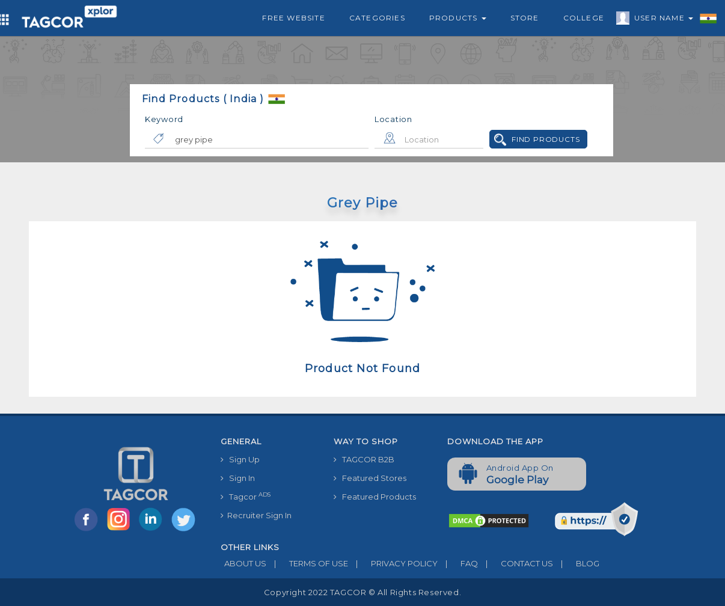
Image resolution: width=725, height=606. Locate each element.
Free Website (293, 17)
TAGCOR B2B (364, 459)
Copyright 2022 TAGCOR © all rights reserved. (362, 592)
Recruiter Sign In (256, 515)
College (583, 17)
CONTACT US (515, 563)
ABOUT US (243, 563)
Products (457, 17)
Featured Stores (370, 478)
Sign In (238, 478)
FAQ (458, 563)
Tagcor (246, 496)
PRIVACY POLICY (393, 563)
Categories (377, 17)
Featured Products (375, 496)
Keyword (164, 119)
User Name (660, 20)
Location (393, 119)
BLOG (576, 563)
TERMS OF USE (307, 563)
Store (524, 17)
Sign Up (240, 459)
